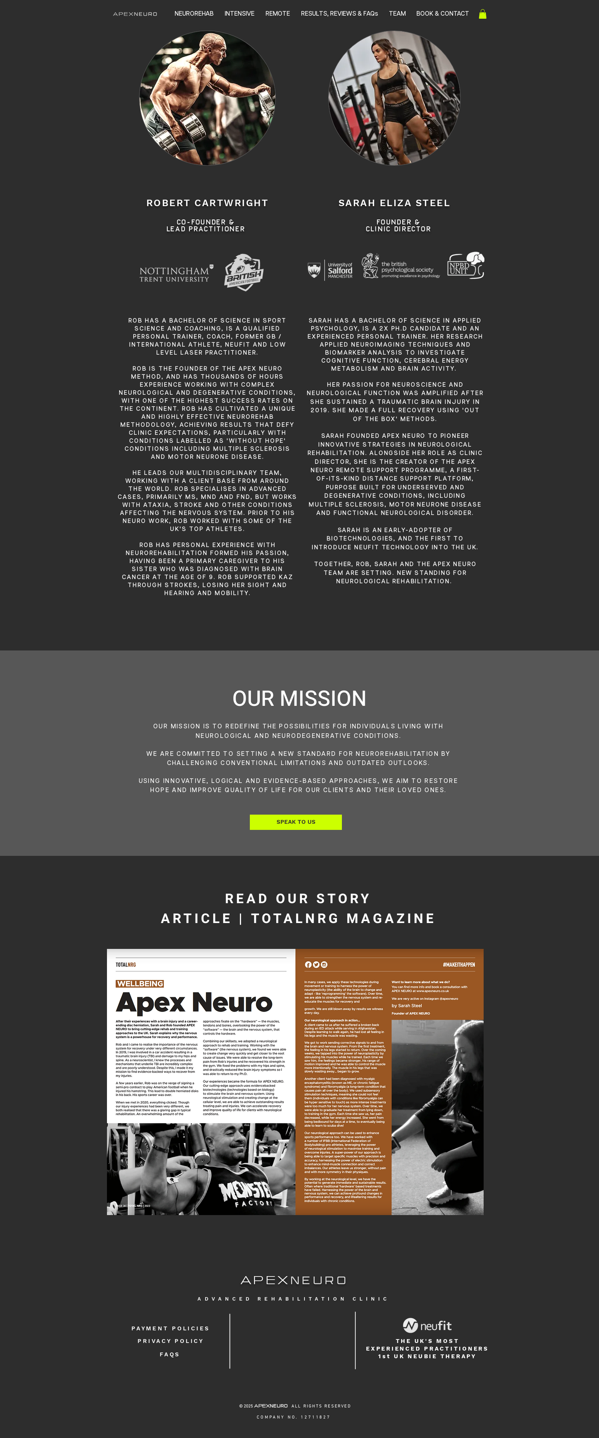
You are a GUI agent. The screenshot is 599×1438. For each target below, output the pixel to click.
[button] (483, 14)
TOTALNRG (295, 919)
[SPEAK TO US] (296, 822)
